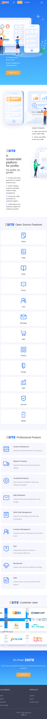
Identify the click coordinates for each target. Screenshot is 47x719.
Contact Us (23, 674)
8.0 (24, 715)
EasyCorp (28, 712)
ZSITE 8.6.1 (13, 72)
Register (27, 2)
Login (19, 2)
